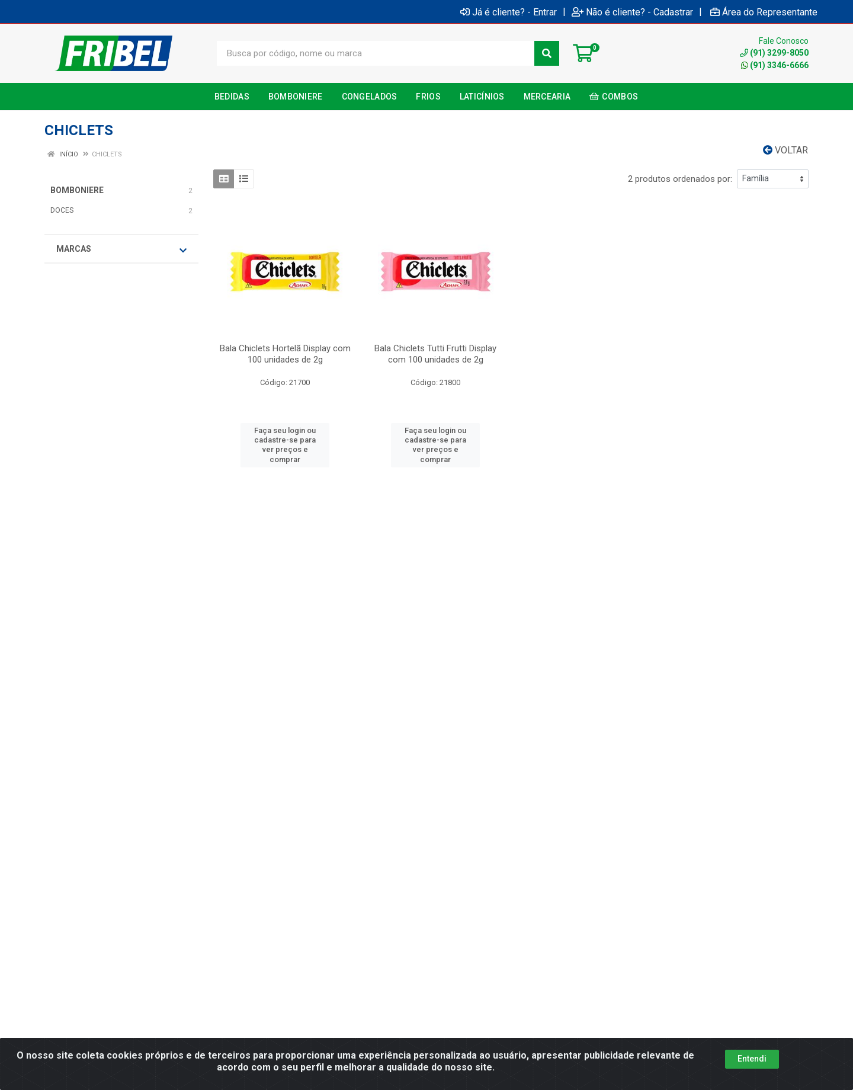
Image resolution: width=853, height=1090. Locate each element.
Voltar (785, 150)
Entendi (752, 1058)
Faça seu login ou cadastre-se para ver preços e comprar (285, 445)
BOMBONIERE (77, 190)
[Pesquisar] (546, 53)
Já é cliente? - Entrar (508, 12)
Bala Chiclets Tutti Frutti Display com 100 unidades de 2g (435, 354)
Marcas (121, 249)
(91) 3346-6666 (775, 65)
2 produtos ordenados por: (680, 179)
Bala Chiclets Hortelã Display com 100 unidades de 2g (285, 354)
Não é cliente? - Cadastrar (632, 12)
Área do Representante (763, 12)
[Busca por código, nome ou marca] (376, 53)
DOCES (61, 210)
